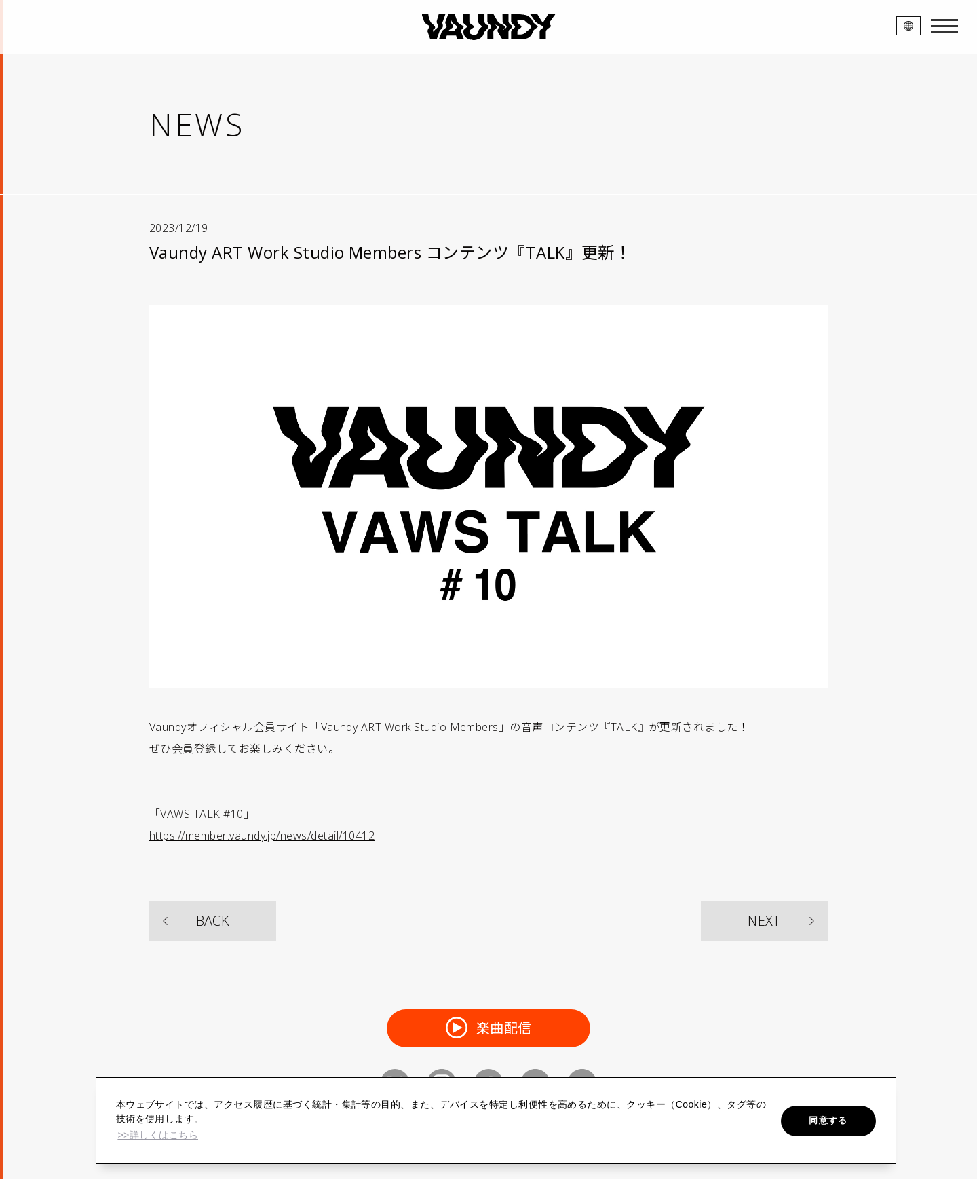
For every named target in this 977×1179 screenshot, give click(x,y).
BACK (213, 921)
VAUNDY (489, 27)
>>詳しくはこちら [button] (157, 1134)
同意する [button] (828, 1120)
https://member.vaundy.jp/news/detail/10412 (262, 835)
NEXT (764, 921)
